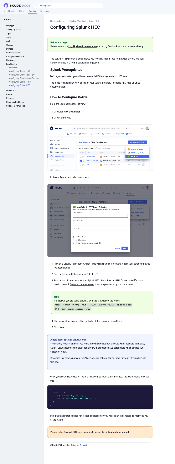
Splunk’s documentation (82, 284)
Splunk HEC (92, 274)
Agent (8, 33)
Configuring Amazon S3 (19, 71)
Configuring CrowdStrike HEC (22, 75)
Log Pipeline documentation (82, 46)
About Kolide (9, 11)
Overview (10, 26)
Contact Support (79, 445)
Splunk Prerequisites (66, 70)
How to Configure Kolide (68, 97)
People (9, 94)
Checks (9, 45)
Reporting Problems (15, 102)
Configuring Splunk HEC (19, 85)
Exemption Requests (15, 56)
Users (21, 11)
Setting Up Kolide (13, 29)
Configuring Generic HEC (20, 82)
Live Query (10, 60)
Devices (9, 49)
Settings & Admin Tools (16, 106)
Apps (8, 37)
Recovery (10, 98)
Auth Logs (10, 41)
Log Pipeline (11, 64)
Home (53, 21)
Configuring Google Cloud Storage (24, 78)
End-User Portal (13, 52)
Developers (45, 11)
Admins (32, 11)
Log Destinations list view (72, 104)
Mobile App (11, 90)
